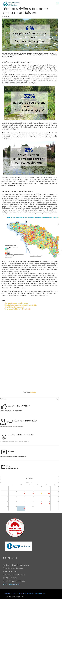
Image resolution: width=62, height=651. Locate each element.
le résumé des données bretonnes (16, 303)
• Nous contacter (21, 593)
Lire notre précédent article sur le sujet (18, 309)
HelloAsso (33, 392)
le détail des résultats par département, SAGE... (21, 305)
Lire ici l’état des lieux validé (14, 307)
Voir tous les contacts (11, 584)
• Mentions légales (40, 593)
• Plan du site (30, 593)
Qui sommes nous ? (10, 593)
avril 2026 (29, 482)
